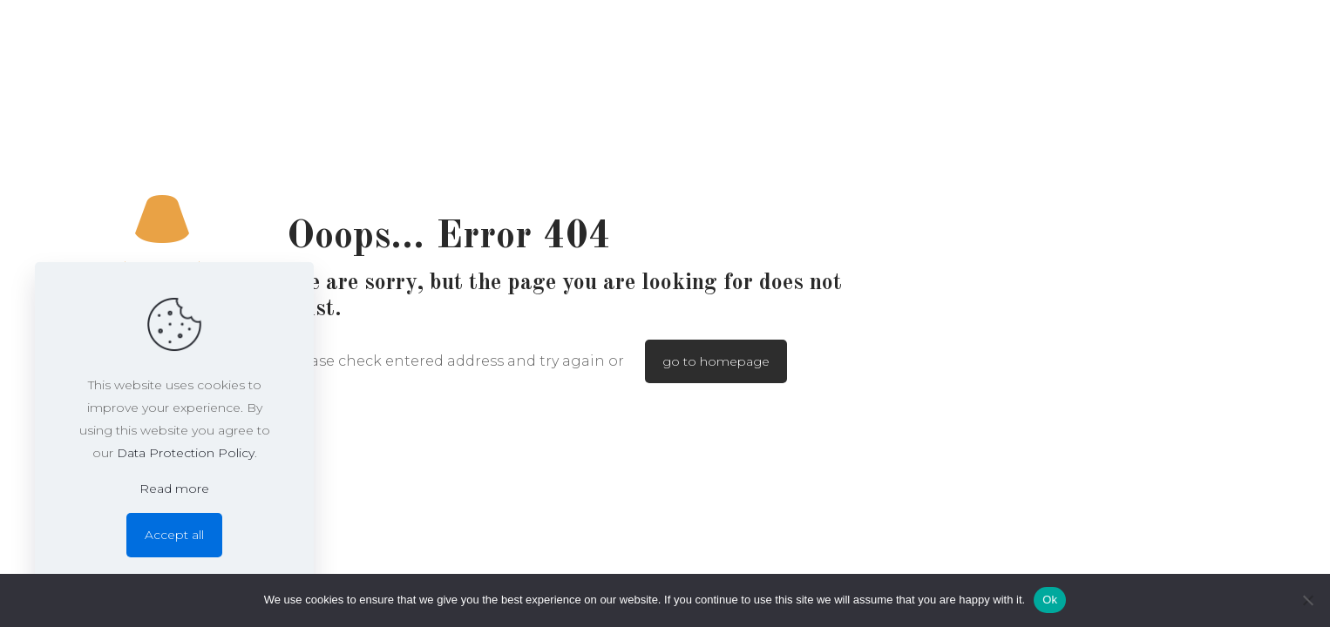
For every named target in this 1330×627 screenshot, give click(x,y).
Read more (174, 488)
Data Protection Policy (185, 453)
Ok (1049, 599)
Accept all (174, 535)
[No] (1308, 600)
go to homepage (716, 361)
